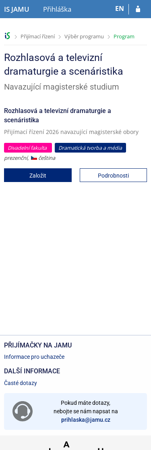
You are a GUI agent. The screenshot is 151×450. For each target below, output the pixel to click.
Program (124, 36)
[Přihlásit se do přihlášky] (138, 9)
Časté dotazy (20, 383)
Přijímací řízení (38, 36)
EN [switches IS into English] (119, 8)
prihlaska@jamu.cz (85, 420)
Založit (37, 175)
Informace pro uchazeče (34, 357)
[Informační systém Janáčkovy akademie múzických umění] (16, 9)
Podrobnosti (113, 175)
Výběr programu (84, 36)
